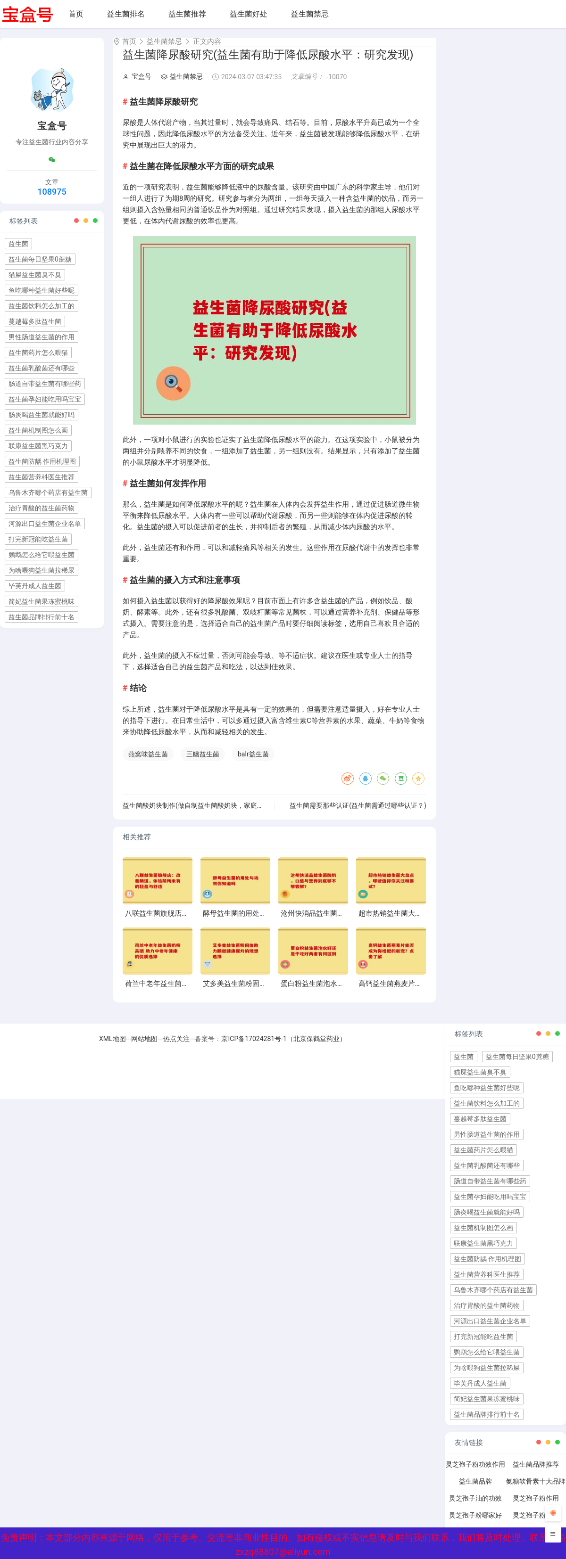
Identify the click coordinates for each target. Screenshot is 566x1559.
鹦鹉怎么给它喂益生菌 (41, 554)
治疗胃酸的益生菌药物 (41, 508)
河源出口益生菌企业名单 (44, 523)
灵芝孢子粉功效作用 (475, 1473)
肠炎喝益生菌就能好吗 (41, 414)
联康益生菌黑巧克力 (38, 446)
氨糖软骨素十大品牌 (536, 1489)
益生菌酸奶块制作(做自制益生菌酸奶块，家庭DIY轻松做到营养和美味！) (229, 814)
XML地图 (112, 1047)
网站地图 (144, 1047)
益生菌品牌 (475, 1489)
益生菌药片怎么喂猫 (38, 352)
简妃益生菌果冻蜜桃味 (41, 601)
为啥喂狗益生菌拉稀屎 (41, 570)
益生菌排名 (126, 13)
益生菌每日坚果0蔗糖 (40, 259)
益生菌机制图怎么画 (38, 430)
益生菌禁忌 (310, 13)
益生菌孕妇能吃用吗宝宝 (44, 399)
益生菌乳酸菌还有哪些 (41, 368)
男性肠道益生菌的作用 (41, 337)
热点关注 (176, 1047)
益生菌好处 (248, 13)
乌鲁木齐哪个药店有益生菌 (48, 492)
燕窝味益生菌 (148, 762)
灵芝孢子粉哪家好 (475, 1523)
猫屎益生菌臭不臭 (34, 275)
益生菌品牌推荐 (536, 1473)
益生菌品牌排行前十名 (41, 617)
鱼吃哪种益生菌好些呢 (41, 290)
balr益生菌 (253, 762)
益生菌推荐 (187, 13)
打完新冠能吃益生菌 (38, 539)
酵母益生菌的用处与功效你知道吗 (256, 922)
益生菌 (18, 243)
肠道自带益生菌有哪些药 (44, 383)
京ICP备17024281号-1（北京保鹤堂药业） (283, 1047)
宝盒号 (137, 85)
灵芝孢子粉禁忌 (536, 1523)
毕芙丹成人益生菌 (34, 586)
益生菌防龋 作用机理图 (42, 461)
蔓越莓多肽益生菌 (34, 321)
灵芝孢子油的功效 (475, 1506)
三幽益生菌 (202, 762)
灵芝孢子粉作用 (536, 1506)
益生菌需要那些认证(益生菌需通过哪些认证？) (358, 814)
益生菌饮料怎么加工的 (41, 306)
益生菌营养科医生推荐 (41, 477)
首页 (75, 13)
